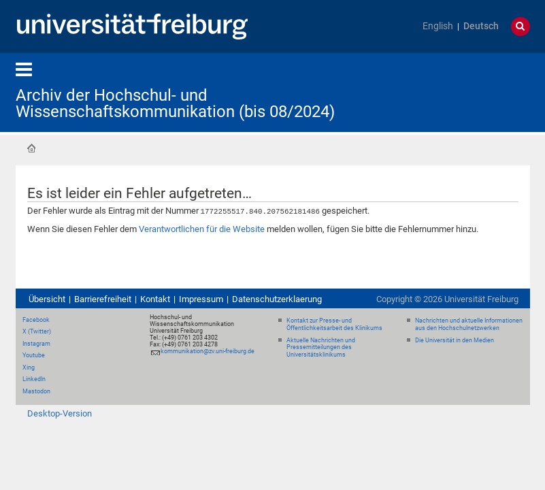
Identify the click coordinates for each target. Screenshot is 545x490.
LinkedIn (34, 378)
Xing (28, 366)
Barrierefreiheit (102, 298)
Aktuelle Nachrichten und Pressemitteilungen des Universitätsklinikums (320, 347)
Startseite (31, 148)
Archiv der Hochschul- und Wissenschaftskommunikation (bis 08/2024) (175, 103)
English (438, 26)
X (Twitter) (36, 330)
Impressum (201, 298)
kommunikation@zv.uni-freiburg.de (207, 350)
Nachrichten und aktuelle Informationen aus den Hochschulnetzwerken (469, 323)
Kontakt (155, 298)
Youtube (33, 354)
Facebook (36, 319)
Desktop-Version (59, 413)
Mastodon (36, 390)
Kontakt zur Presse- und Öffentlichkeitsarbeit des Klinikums (334, 323)
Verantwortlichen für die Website (202, 228)
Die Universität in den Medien (454, 339)
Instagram (36, 343)
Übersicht (47, 298)
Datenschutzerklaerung (277, 298)
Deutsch (481, 26)
